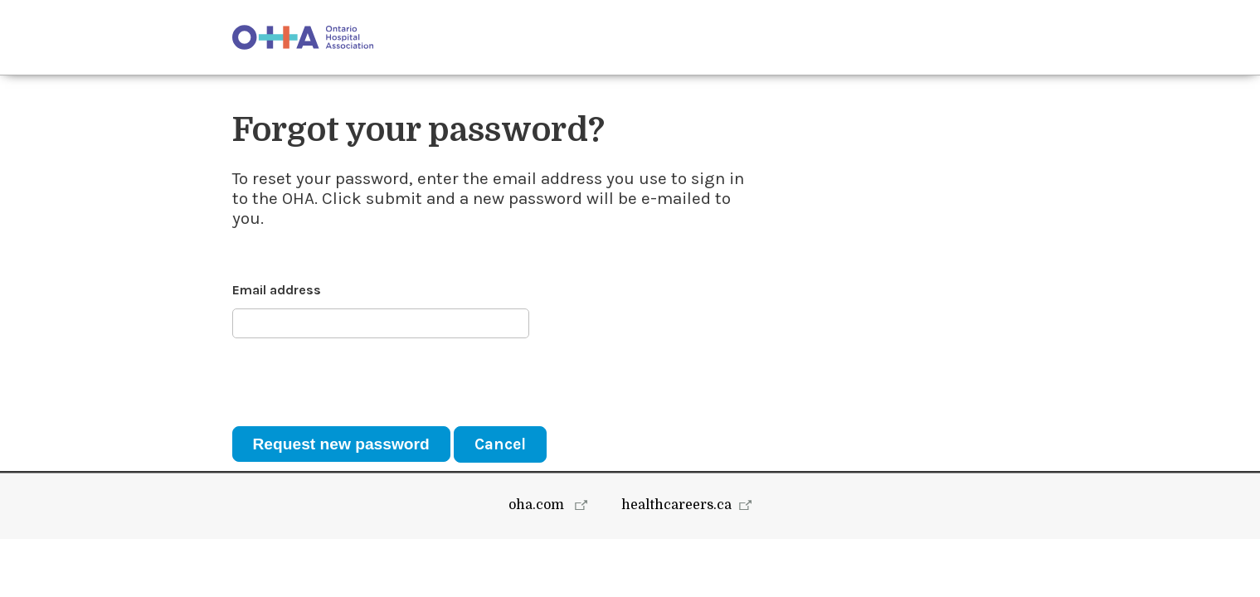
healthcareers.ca (676, 563)
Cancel (500, 444)
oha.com (537, 563)
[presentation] (358, 382)
